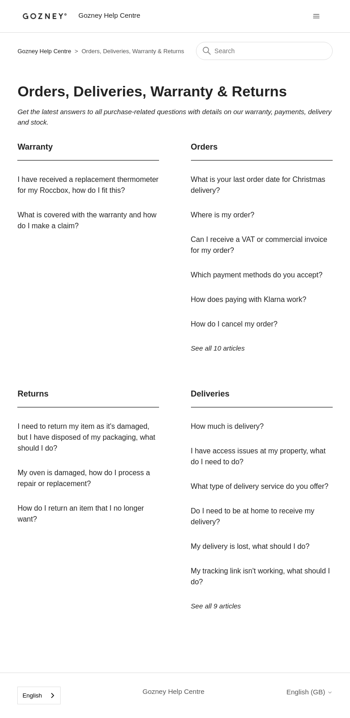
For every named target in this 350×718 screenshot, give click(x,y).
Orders (204, 146)
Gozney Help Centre (44, 51)
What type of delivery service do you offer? (260, 486)
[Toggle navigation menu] (316, 16)
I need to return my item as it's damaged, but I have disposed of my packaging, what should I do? (86, 437)
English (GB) (309, 692)
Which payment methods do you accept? (257, 275)
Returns (32, 393)
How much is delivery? (227, 426)
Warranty (34, 146)
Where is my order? (223, 215)
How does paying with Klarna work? (248, 299)
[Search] (264, 51)
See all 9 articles (216, 606)
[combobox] (39, 695)
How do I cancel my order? (234, 324)
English (32, 695)
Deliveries (210, 393)
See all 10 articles (218, 348)
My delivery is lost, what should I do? (250, 546)
